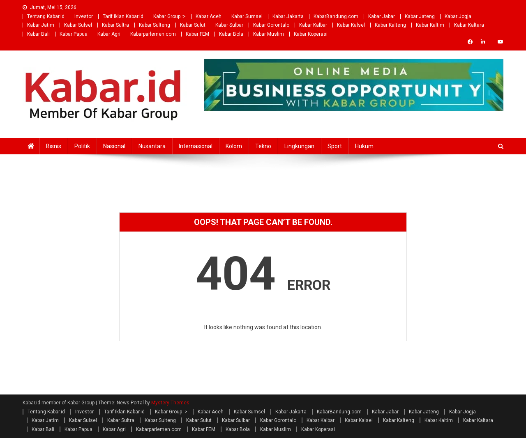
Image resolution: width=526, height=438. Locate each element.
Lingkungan (299, 146)
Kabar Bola (231, 34)
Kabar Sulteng (154, 25)
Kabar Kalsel (351, 25)
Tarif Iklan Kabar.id (123, 16)
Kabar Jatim (40, 25)
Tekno (263, 146)
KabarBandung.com (336, 16)
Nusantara (152, 146)
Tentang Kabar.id (46, 16)
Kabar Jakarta (288, 16)
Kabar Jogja (458, 16)
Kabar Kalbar (313, 25)
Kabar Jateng (420, 16)
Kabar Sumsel (247, 16)
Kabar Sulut (192, 25)
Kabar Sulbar (229, 25)
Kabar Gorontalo (271, 25)
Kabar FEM (197, 34)
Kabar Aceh (208, 16)
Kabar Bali (38, 34)
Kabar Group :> (169, 16)
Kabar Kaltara (469, 25)
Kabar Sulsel (78, 25)
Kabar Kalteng (390, 25)
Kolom (234, 146)
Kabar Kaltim (430, 25)
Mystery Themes (170, 403)
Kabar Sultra (115, 25)
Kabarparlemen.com (153, 34)
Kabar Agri (108, 34)
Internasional (195, 146)
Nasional (114, 146)
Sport (335, 146)
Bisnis (53, 146)
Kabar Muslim (268, 34)
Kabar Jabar (381, 16)
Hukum (364, 146)
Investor (83, 16)
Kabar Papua (74, 34)
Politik (82, 146)
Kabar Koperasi (311, 34)
